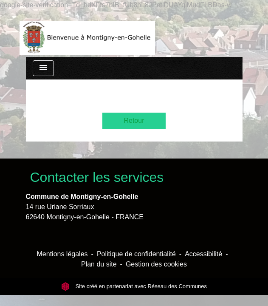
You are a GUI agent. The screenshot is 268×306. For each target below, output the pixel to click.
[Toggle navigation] (43, 68)
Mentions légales (62, 254)
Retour (134, 120)
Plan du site (99, 264)
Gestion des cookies (156, 264)
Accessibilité (203, 254)
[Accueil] (87, 33)
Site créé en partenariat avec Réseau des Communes (134, 286)
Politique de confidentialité (136, 254)
